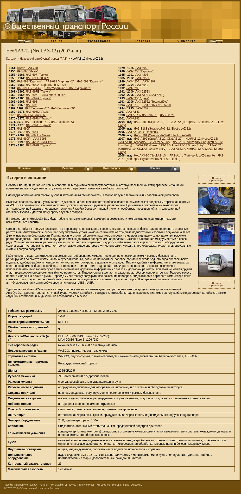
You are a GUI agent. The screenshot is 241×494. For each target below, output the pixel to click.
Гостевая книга (120, 484)
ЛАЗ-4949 (141, 85)
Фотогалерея (111, 168)
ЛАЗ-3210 (132, 105)
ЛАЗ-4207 (148, 81)
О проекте (136, 484)
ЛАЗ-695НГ (142, 78)
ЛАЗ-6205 (132, 88)
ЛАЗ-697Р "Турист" (38, 145)
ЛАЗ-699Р (23, 138)
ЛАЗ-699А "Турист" (38, 98)
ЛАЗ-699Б (40, 138)
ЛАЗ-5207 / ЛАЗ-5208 (156, 105)
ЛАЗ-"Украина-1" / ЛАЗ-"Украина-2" (67, 88)
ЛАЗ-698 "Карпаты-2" (60, 81)
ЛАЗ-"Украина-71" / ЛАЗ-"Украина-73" (50, 122)
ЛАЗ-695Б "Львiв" (37, 78)
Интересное (103, 484)
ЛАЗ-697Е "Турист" (38, 91)
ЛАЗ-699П (23, 128)
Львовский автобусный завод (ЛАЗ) (43, 58)
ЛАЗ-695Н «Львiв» (38, 135)
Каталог (11, 58)
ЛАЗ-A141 (133, 111)
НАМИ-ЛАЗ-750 (27, 68)
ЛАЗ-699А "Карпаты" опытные (46, 85)
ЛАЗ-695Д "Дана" (137, 98)
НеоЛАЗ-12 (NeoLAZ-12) (202, 138)
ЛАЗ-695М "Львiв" (38, 111)
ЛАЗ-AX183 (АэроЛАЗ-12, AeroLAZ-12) (144, 142)
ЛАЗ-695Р (141, 68)
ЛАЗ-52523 (142, 91)
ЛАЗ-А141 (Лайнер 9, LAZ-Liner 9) (192, 155)
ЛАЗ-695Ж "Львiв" (54, 95)
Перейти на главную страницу (21, 484)
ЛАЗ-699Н (32, 132)
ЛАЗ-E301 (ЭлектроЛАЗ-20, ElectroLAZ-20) (162, 135)
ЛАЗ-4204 (132, 81)
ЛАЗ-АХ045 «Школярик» (142, 132)
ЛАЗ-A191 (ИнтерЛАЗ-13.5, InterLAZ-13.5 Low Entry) (169, 145)
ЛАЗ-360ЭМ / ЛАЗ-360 (31, 115)
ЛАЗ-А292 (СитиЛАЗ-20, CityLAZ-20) (158, 138)
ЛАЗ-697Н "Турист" (38, 125)
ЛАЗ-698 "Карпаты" (29, 81)
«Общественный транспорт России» (39, 488)
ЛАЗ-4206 (141, 74)
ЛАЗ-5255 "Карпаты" (139, 71)
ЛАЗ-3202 (141, 108)
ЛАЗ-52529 (167, 115)
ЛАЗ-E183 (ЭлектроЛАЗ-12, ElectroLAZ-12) (162, 128)
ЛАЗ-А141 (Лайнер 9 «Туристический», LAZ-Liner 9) (171, 157)
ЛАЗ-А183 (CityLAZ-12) (149, 122)
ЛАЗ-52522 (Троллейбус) (151, 101)
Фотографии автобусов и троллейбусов (73, 484)
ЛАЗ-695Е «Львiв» (29, 88)
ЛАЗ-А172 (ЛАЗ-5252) (149, 95)
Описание (24, 168)
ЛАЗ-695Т (33, 95)
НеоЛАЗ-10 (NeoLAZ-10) (150, 155)
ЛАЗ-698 (31, 101)
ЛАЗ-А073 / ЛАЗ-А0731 (141, 115)
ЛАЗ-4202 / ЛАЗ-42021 (41, 142)
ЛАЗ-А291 (133, 118)
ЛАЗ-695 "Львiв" (27, 71)
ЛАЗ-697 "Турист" (37, 74)
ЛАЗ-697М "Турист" (38, 118)
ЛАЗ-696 (31, 105)
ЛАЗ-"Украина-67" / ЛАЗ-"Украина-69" (50, 108)
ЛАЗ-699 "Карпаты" (89, 81)
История (67, 168)
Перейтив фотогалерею (216, 179)
